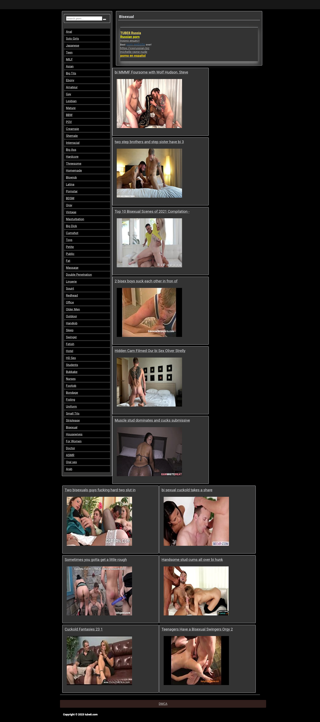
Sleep (69, 330)
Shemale (72, 136)
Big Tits (71, 73)
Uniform (71, 406)
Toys (69, 240)
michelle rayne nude (133, 52)
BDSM (70, 198)
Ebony (70, 80)
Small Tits (72, 413)
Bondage (72, 392)
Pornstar (72, 191)
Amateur (72, 87)
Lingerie (71, 281)
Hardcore (72, 156)
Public (70, 254)
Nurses (71, 379)
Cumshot (72, 233)
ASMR (70, 455)
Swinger (71, 337)
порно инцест (130, 40)
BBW (69, 115)
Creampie (72, 129)
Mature (71, 108)
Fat (68, 261)
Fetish (70, 344)
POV (69, 122)
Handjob (71, 323)
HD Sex (71, 358)
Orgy (69, 205)
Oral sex (71, 462)
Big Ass (71, 150)
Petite (70, 247)
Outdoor (71, 316)
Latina (70, 184)
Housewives (74, 434)
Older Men (73, 309)
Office (70, 302)
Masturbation (75, 219)
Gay (68, 94)
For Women (74, 441)
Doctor (70, 448)
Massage (72, 268)
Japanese (72, 45)
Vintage (71, 212)
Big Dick (71, 226)
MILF (69, 59)
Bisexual (71, 427)
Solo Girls (72, 38)
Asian (70, 66)
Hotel (69, 351)
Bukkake (71, 372)
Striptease (73, 420)
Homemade (74, 170)
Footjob (71, 386)
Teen (69, 52)
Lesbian (71, 101)
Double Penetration (79, 274)
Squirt (70, 288)
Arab (69, 469)
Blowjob (71, 177)
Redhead (72, 295)
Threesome (73, 163)
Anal (69, 31)
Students (72, 365)
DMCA (163, 704)
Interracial (73, 143)
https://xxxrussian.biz (134, 48)
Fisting (70, 399)
